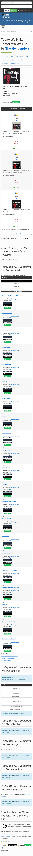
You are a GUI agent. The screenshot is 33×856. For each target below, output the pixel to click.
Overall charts (16, 693)
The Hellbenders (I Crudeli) (9, 639)
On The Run (5, 604)
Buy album (4, 841)
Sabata (4, 416)
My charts (16, 704)
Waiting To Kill (6, 398)
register (13, 730)
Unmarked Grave (6, 364)
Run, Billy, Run (6, 467)
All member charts (16, 706)
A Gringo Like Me (6, 433)
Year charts (16, 698)
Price (5, 110)
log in (8, 730)
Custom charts (16, 701)
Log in (2, 836)
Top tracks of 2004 (6, 660)
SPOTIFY (16, 102)
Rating (16, 286)
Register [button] (13, 10)
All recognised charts (16, 709)
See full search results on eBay (21, 234)
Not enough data (15, 299)
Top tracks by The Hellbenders (9, 656)
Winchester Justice (7, 313)
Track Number (16, 281)
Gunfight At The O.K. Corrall (9, 570)
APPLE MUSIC (7, 305)
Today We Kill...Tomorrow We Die (10, 295)
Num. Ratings (16, 289)
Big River (4, 381)
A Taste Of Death (6, 553)
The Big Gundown (7, 450)
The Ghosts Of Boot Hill (8, 518)
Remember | (22, 10)
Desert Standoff (6, 347)
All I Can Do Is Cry (7, 330)
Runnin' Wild (5, 536)
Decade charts (16, 696)
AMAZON (21, 845)
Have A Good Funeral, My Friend (10, 587)
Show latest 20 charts (16, 691)
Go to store (17, 148)
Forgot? (29, 10)
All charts (16, 688)
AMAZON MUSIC (7, 302)
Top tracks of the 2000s (7, 658)
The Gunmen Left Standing (9, 621)
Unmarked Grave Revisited (9, 501)
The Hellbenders (17, 48)
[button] (3, 26)
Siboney (4, 484)
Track (16, 283)
